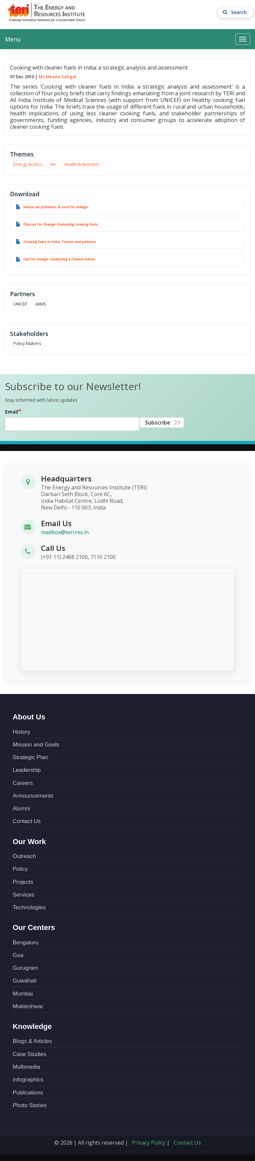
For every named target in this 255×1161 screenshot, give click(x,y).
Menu (13, 39)
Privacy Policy (148, 1142)
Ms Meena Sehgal (57, 77)
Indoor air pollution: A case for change (55, 207)
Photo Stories (30, 1105)
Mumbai (23, 994)
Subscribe (157, 422)
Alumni (21, 808)
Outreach (24, 856)
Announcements (33, 796)
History (21, 732)
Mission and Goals (36, 744)
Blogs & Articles (32, 1041)
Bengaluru (26, 942)
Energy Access (27, 164)
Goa (18, 955)
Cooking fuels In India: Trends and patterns (59, 242)
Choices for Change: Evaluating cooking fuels (60, 224)
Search (235, 12)
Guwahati (25, 980)
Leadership (27, 770)
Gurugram (25, 968)
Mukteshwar (28, 1006)
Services (23, 895)
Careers (23, 783)
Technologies (29, 907)
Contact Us (27, 821)
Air (53, 164)
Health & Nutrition (81, 164)
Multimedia (26, 1067)
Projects (23, 882)
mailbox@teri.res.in (65, 532)
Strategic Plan (30, 757)
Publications (28, 1092)
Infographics (28, 1079)
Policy (20, 869)
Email (11, 412)
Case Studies (29, 1054)
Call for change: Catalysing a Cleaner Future (59, 259)
